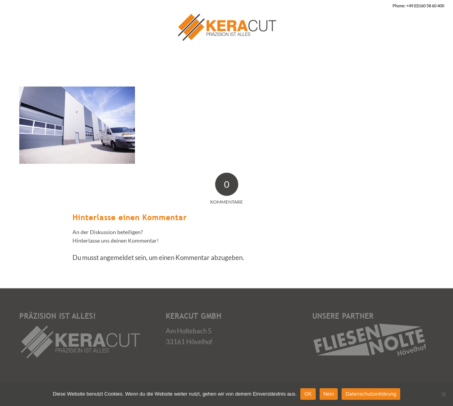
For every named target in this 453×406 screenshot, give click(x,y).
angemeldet (117, 257)
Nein (328, 394)
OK (308, 394)
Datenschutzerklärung (370, 394)
